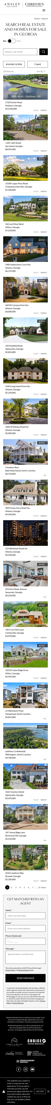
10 (39, 887)
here (13, 997)
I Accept (40, 1091)
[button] (48, 1091)
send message (25, 978)
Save (37, 64)
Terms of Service (24, 970)
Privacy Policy (10, 970)
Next (43, 887)
